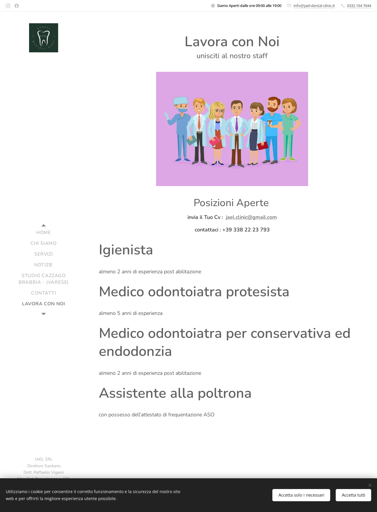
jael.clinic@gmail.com (251, 217)
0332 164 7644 (359, 5)
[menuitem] (43, 232)
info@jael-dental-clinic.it (314, 5)
